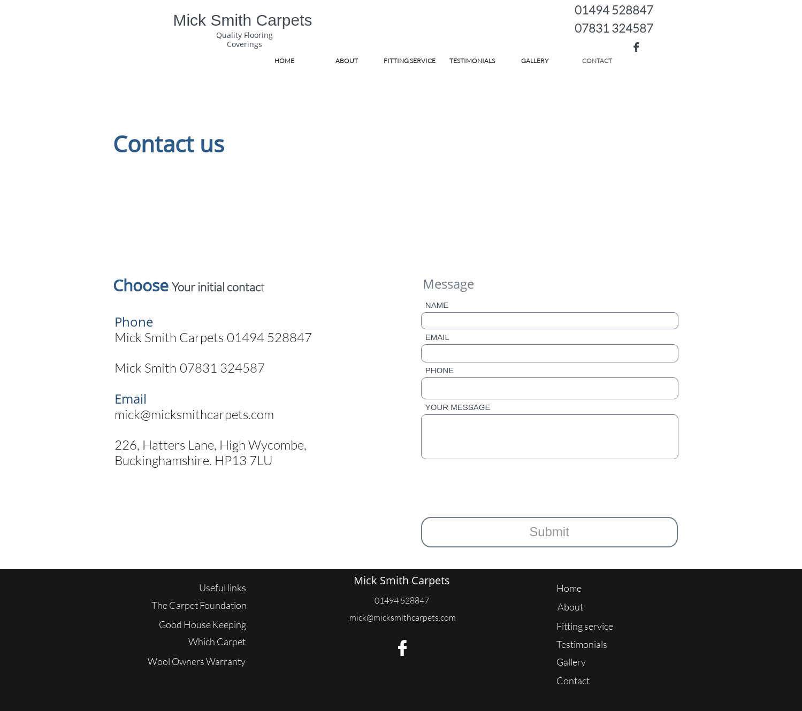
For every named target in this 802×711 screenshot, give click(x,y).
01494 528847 (614, 10)
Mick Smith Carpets (402, 580)
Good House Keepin (200, 624)
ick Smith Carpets (249, 20)
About (570, 607)
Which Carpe (215, 641)
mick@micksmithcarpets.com (194, 414)
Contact (573, 680)
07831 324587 (614, 28)
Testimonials (581, 644)
